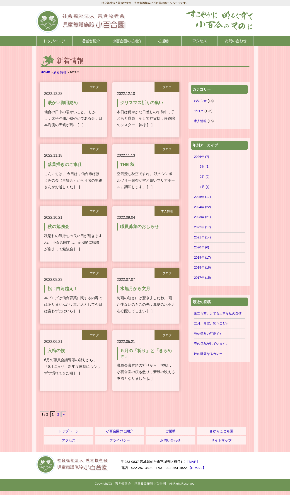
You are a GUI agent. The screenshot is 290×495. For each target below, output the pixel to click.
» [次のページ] (64, 418)
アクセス (199, 41)
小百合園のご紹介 (127, 41)
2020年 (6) (201, 247)
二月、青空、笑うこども (211, 323)
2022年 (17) (202, 227)
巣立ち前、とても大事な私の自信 (218, 313)
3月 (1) (205, 166)
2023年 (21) (202, 217)
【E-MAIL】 (197, 472)
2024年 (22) (202, 207)
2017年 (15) (202, 277)
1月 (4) (205, 187)
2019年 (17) (202, 257)
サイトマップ (221, 444)
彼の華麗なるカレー (208, 354)
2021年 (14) (202, 237)
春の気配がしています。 (211, 343)
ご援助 (163, 41)
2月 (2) (205, 176)
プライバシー (119, 444)
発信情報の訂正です (208, 333)
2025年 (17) (202, 197)
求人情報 (200, 121)
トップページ (54, 41)
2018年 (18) (202, 267)
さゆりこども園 (221, 435)
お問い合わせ (236, 41)
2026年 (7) (201, 157)
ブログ (198, 111)
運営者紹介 (90, 41)
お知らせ (200, 101)
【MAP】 (193, 466)
